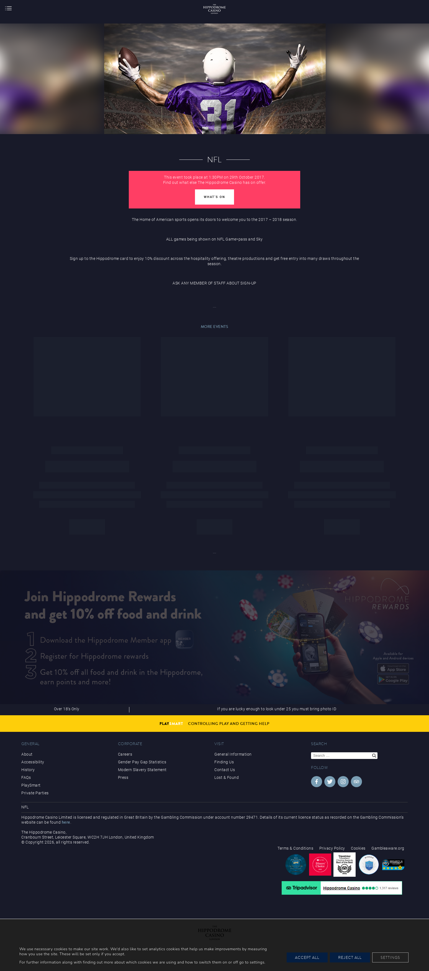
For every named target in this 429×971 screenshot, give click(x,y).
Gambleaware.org (387, 848)
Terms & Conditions (295, 848)
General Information (233, 754)
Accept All (307, 957)
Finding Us (224, 762)
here (66, 822)
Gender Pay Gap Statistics (142, 762)
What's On (214, 197)
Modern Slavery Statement (142, 770)
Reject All (350, 957)
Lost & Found (226, 777)
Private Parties (35, 793)
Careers (125, 754)
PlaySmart (31, 785)
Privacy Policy (332, 848)
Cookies (358, 848)
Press (123, 777)
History (28, 770)
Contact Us (224, 770)
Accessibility (32, 762)
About (27, 754)
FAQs (26, 777)
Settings (390, 957)
